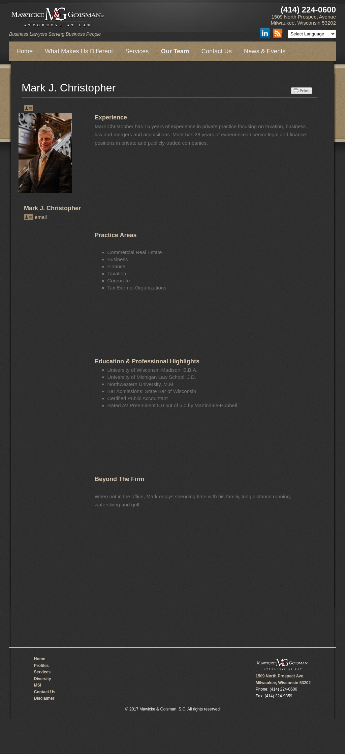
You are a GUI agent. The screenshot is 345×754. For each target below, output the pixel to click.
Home (25, 51)
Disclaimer (44, 698)
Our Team (175, 51)
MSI (37, 685)
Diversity (42, 678)
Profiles (41, 665)
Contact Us (216, 51)
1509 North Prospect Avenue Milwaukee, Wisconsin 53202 (303, 20)
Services (137, 51)
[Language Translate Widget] (312, 34)
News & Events (264, 51)
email (41, 217)
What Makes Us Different (79, 51)
